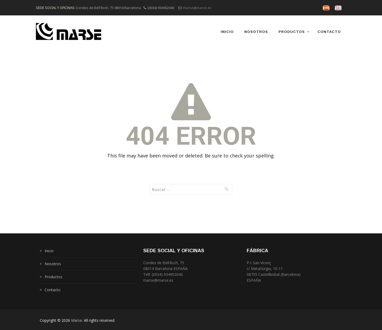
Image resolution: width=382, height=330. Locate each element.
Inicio (227, 32)
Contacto (329, 32)
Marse (76, 320)
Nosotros (256, 32)
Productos (292, 32)
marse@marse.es (197, 7)
